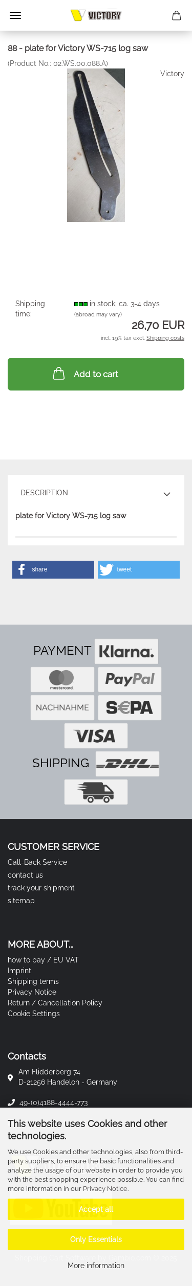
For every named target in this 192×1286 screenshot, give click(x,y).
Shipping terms (33, 981)
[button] (53, 570)
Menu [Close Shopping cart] (15, 15)
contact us (25, 875)
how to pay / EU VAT (43, 960)
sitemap (21, 901)
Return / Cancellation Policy (55, 1003)
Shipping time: (30, 309)
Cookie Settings (34, 1013)
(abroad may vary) (98, 314)
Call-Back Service (37, 862)
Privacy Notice (105, 1188)
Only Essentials (96, 1239)
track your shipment (41, 888)
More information (96, 1265)
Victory (172, 74)
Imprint (19, 971)
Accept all (96, 1209)
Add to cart (84, 373)
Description (44, 493)
